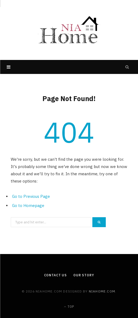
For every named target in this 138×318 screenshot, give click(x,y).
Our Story (83, 275)
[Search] (127, 67)
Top (69, 307)
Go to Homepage (28, 205)
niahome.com (102, 291)
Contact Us (55, 275)
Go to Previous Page (31, 196)
